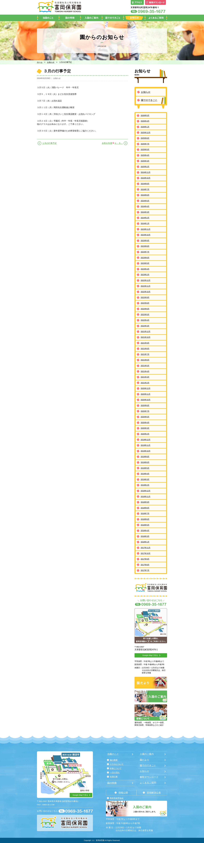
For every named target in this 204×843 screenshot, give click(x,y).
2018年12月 (145, 491)
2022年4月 (145, 320)
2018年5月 (145, 525)
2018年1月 (145, 542)
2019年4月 (145, 474)
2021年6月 (145, 360)
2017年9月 (145, 559)
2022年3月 (145, 326)
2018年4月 (145, 531)
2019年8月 (145, 457)
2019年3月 (145, 479)
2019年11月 (145, 445)
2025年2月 (145, 167)
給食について (116, 768)
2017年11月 (145, 548)
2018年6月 (145, 519)
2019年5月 (145, 468)
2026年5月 (145, 115)
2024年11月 (145, 172)
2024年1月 (145, 223)
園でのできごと (149, 100)
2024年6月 (145, 195)
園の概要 (114, 760)
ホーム (39, 62)
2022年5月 (145, 314)
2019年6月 (145, 462)
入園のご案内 (147, 754)
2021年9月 (145, 343)
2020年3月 (145, 428)
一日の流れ (115, 772)
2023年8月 (145, 246)
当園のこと (113, 754)
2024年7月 (145, 189)
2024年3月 (145, 212)
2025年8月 (145, 138)
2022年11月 (145, 286)
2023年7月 (145, 252)
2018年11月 (145, 496)
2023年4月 (145, 269)
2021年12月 (145, 331)
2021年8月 (145, 349)
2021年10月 (145, 337)
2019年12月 (145, 440)
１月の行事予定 (49, 143)
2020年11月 (145, 394)
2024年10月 (145, 178)
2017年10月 (145, 553)
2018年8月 (145, 508)
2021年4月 (145, 371)
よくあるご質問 (148, 782)
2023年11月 (145, 229)
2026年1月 (145, 127)
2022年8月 (145, 303)
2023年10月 (145, 235)
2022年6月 (145, 309)
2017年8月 (145, 565)
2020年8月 (145, 405)
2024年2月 (145, 218)
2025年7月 (145, 144)
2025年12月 (145, 132)
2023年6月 (145, 258)
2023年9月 (145, 241)
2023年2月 (145, 275)
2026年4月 (145, 121)
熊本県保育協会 (116, 798)
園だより (144, 759)
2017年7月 (145, 570)
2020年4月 (145, 423)
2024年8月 (145, 184)
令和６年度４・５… (112, 143)
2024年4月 (145, 206)
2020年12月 (145, 388)
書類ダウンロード (149, 777)
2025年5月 (145, 149)
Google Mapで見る (150, 655)
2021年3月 (145, 377)
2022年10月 (145, 292)
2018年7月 (145, 513)
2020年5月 (145, 417)
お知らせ (50, 62)
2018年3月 (145, 536)
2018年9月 (145, 502)
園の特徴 (112, 783)
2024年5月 (145, 201)
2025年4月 (145, 155)
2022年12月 (145, 280)
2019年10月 (145, 451)
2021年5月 (145, 366)
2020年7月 (145, 411)
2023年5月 (145, 263)
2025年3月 (145, 161)
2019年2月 (145, 485)
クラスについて (116, 764)
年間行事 (114, 777)
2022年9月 (145, 297)
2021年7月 (145, 354)
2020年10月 (145, 400)
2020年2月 (145, 434)
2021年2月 (145, 383)
